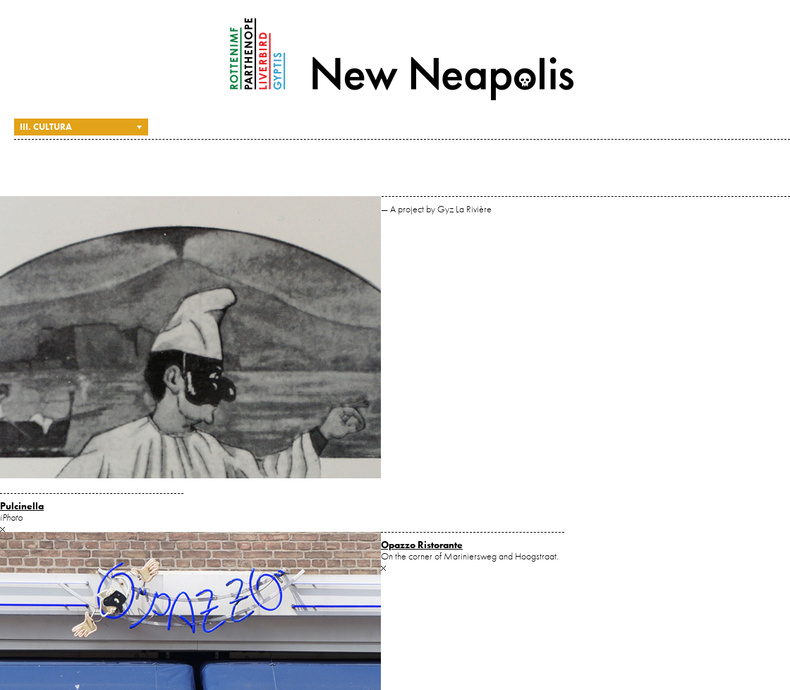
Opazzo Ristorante (422, 544)
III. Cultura (46, 127)
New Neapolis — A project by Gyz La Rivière (402, 59)
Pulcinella (22, 506)
